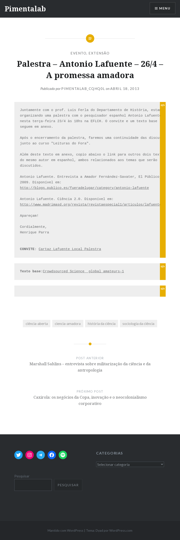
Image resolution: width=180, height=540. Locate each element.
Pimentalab (25, 8)
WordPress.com (120, 530)
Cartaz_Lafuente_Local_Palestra (70, 249)
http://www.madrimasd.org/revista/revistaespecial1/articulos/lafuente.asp (95, 205)
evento (78, 53)
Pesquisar (22, 476)
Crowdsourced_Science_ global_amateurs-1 (83, 271)
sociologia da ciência (138, 323)
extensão (99, 53)
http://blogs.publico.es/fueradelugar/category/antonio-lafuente (84, 188)
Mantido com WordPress (65, 530)
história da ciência (102, 323)
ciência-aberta (37, 323)
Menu (164, 8)
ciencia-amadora (68, 323)
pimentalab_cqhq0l (83, 88)
